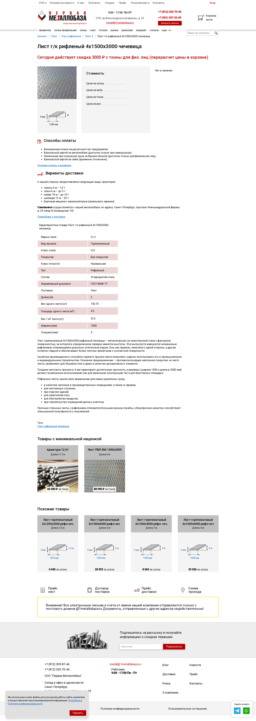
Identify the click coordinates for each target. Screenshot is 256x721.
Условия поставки (61, 2)
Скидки (109, 2)
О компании (170, 698)
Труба (83, 33)
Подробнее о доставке (51, 222)
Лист (93, 33)
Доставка (168, 679)
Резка (166, 689)
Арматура (45, 33)
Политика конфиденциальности (119, 714)
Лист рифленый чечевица (53, 431)
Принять (78, 713)
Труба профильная (65, 33)
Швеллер (127, 33)
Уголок (103, 33)
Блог (165, 670)
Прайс (122, 2)
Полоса (154, 33)
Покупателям (139, 2)
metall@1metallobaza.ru (120, 22)
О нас (80, 2)
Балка (114, 33)
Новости (195, 670)
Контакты (94, 2)
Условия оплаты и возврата (54, 170)
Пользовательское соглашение (187, 714)
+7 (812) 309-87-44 (57, 669)
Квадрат (141, 33)
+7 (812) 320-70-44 (57, 674)
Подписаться (174, 652)
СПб (41, 2)
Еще (166, 32)
